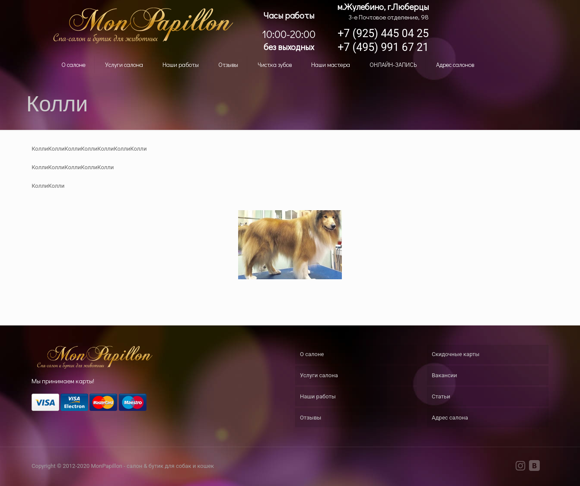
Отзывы (310, 417)
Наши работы (318, 396)
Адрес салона (450, 417)
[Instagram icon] (520, 467)
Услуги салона (319, 375)
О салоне (312, 354)
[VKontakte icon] (534, 467)
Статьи (441, 396)
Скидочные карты (455, 354)
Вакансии (444, 375)
